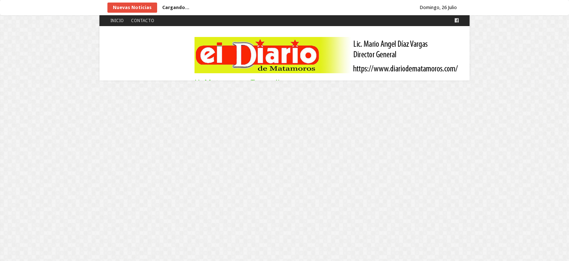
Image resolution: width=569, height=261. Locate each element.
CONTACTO (142, 20)
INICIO (117, 20)
